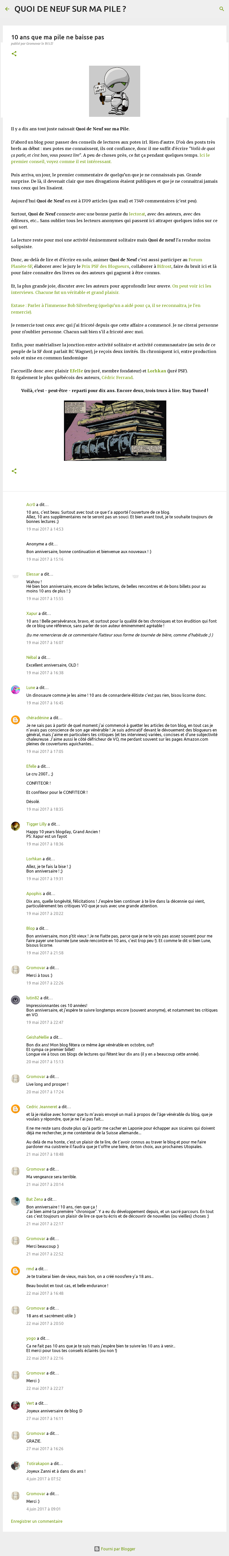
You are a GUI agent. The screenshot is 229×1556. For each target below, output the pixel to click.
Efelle (31, 766)
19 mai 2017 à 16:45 (44, 703)
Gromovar (35, 967)
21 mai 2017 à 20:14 (44, 1184)
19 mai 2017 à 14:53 (44, 529)
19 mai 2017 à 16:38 (44, 672)
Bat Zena (34, 1199)
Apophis (34, 893)
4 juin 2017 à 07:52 (43, 1479)
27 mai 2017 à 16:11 (44, 1418)
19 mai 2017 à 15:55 (44, 598)
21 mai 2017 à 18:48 (44, 1154)
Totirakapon (37, 1463)
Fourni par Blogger (114, 1549)
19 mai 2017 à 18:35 (44, 809)
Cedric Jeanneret (41, 1106)
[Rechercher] (222, 9)
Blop (30, 928)
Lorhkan (156, 370)
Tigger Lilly (36, 824)
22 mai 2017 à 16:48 (44, 1293)
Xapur (31, 613)
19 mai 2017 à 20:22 (44, 913)
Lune (30, 687)
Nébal (31, 657)
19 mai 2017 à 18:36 (44, 844)
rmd (30, 1268)
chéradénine (37, 717)
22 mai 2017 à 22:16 (44, 1358)
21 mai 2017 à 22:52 (44, 1254)
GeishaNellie (37, 1037)
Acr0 (30, 504)
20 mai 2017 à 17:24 (44, 1092)
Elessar (33, 574)
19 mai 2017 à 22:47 (44, 1022)
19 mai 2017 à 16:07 (44, 642)
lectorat (137, 213)
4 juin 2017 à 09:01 (43, 1509)
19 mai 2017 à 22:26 (44, 983)
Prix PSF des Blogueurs (105, 266)
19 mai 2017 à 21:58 (44, 953)
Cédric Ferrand (117, 377)
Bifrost (164, 266)
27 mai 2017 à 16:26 (44, 1448)
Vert (30, 1403)
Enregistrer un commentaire (36, 1521)
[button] (14, 54)
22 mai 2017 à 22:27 (44, 1388)
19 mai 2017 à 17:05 (44, 751)
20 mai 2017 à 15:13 (44, 1061)
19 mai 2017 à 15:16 (44, 559)
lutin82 (32, 998)
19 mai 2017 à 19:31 (44, 878)
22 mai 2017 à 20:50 (44, 1323)
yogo (31, 1338)
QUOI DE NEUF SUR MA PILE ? (70, 8)
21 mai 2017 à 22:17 (44, 1223)
